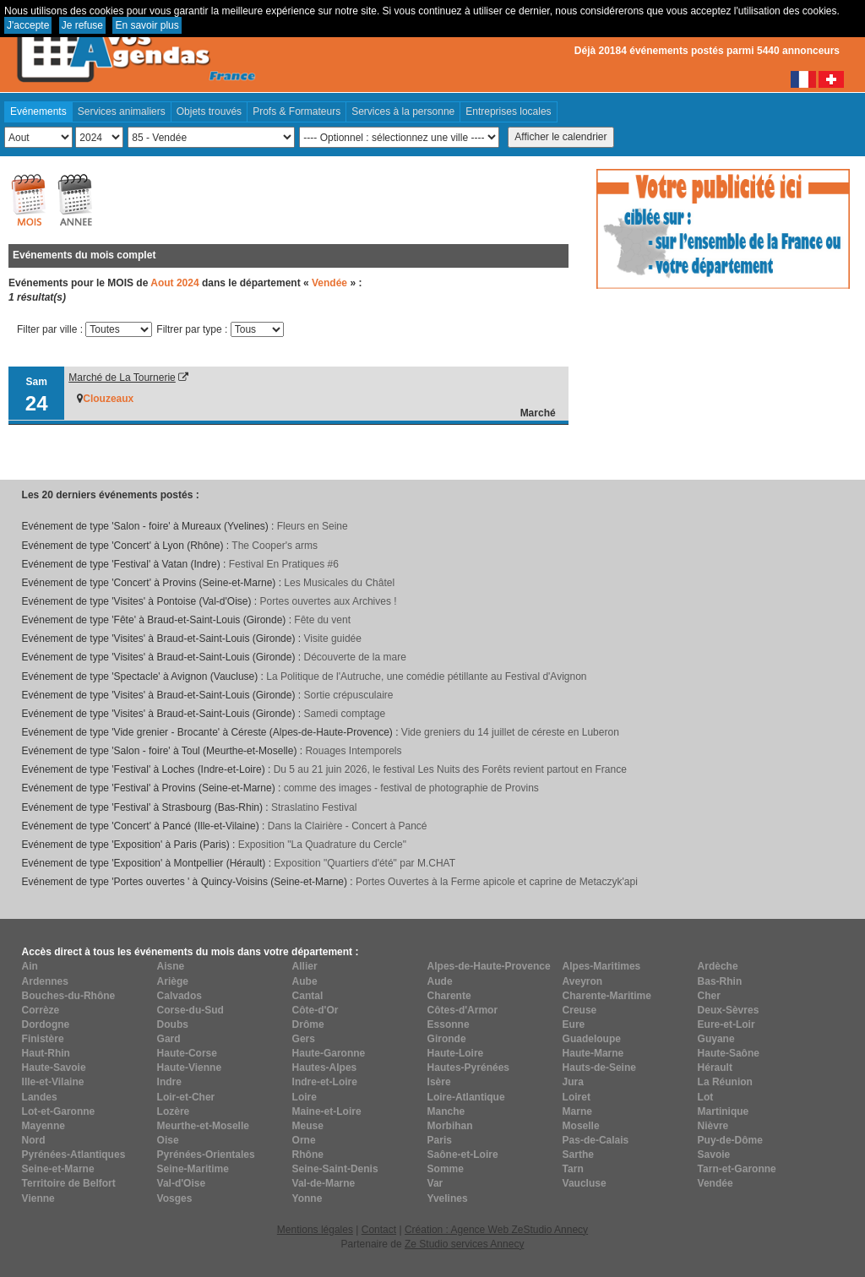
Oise (168, 1140)
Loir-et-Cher (186, 1097)
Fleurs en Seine (312, 526)
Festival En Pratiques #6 (284, 564)
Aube (305, 981)
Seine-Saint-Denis (335, 1169)
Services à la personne (402, 111)
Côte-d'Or (315, 1010)
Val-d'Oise (181, 1183)
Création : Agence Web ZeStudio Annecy (496, 1230)
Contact (379, 1230)
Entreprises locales (508, 111)
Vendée (715, 1183)
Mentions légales (315, 1230)
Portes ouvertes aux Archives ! (328, 601)
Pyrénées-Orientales (206, 1154)
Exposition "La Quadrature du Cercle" (322, 844)
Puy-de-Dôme (730, 1140)
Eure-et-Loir (726, 1024)
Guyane (716, 1039)
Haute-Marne (593, 1053)
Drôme (308, 1024)
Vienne (38, 1198)
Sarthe (578, 1154)
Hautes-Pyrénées (468, 1067)
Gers (303, 1039)
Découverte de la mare (354, 657)
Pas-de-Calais (596, 1140)
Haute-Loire (455, 1053)
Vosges (175, 1198)
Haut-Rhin (46, 1053)
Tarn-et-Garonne (737, 1169)
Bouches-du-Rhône (69, 996)
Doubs (172, 1024)
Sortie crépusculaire (348, 695)
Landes (39, 1097)
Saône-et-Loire (462, 1154)
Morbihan (450, 1126)
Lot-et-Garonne (58, 1111)
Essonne (448, 1024)
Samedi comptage (344, 714)
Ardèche (718, 966)
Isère (439, 1082)
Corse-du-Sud (190, 1010)
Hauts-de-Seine (599, 1067)
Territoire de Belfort (69, 1183)
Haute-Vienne (189, 1067)
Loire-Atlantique (466, 1097)
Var (435, 1183)
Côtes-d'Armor (462, 1010)
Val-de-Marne (324, 1183)
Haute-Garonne (329, 1053)
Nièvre (713, 1126)
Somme (445, 1169)
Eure (574, 1024)
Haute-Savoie (54, 1067)
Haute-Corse (187, 1053)
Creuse (580, 1010)
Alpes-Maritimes (602, 966)
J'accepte (28, 25)
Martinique (723, 1111)
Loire (304, 1097)
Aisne (171, 966)
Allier (305, 966)
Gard (169, 1039)
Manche (446, 1111)
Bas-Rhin (720, 981)
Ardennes (45, 981)
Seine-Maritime (193, 1169)
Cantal (308, 996)
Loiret (576, 1097)
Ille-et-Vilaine (53, 1082)
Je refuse (82, 25)
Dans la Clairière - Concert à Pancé (347, 826)
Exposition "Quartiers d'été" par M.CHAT (364, 863)
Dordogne (46, 1024)
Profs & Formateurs (296, 111)
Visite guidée (332, 638)
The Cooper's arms (274, 546)
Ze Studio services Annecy (464, 1244)
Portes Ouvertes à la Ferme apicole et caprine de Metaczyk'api (497, 882)
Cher (709, 996)
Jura (573, 1082)
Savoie (714, 1154)
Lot (706, 1097)
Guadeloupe (592, 1039)
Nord (34, 1140)
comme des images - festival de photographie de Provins (411, 788)
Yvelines (447, 1198)
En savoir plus (146, 25)
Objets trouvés (209, 111)
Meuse (308, 1126)
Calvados (179, 996)
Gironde (446, 1039)
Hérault (715, 1067)
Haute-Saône (728, 1053)
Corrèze (41, 1010)
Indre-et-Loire (324, 1082)
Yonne (307, 1198)
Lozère (173, 1111)
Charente (449, 996)
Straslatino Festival (313, 807)
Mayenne (43, 1126)
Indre (169, 1082)
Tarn (573, 1169)
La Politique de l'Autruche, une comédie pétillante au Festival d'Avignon (426, 676)
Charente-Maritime (607, 996)
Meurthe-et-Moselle (203, 1126)
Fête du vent (322, 620)
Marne (577, 1111)
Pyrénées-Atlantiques (74, 1154)
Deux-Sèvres (728, 1010)
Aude (440, 981)
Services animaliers (122, 111)
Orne (304, 1140)
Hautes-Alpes (324, 1067)
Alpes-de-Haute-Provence (489, 966)
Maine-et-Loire (327, 1111)
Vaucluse (585, 1183)
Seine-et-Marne (58, 1169)
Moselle (581, 1126)
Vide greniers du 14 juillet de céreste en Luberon (510, 732)
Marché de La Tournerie (122, 377)
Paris (439, 1140)
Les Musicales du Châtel (339, 583)
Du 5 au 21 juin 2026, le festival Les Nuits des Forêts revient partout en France (450, 769)
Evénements (38, 111)
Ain (30, 966)
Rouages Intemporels (353, 751)
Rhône (308, 1154)
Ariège (172, 981)
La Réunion (725, 1082)
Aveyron (583, 981)
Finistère (43, 1039)
